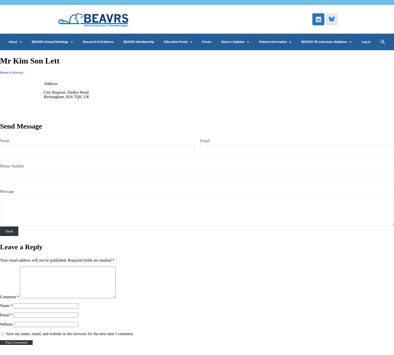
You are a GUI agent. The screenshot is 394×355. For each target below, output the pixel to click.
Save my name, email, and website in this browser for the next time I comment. (70, 340)
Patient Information (275, 42)
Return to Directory (12, 72)
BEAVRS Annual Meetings (52, 42)
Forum (206, 42)
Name (5, 141)
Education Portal (178, 42)
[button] (382, 42)
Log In (366, 42)
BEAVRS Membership (138, 42)
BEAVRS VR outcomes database (326, 42)
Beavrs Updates (235, 42)
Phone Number (12, 166)
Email (205, 141)
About (15, 42)
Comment (9, 303)
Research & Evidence (98, 42)
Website (6, 330)
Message (7, 191)
